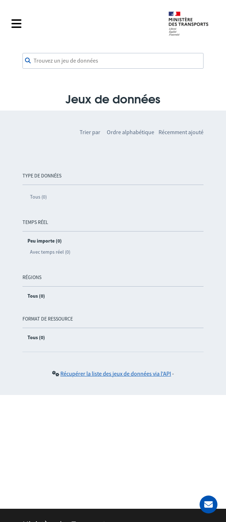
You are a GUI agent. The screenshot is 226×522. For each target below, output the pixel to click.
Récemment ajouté (181, 132)
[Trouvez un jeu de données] (112, 61)
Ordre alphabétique (130, 132)
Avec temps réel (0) (50, 252)
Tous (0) (38, 197)
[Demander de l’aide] (208, 504)
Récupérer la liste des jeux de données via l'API (115, 373)
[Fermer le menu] (85, 23)
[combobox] (112, 61)
